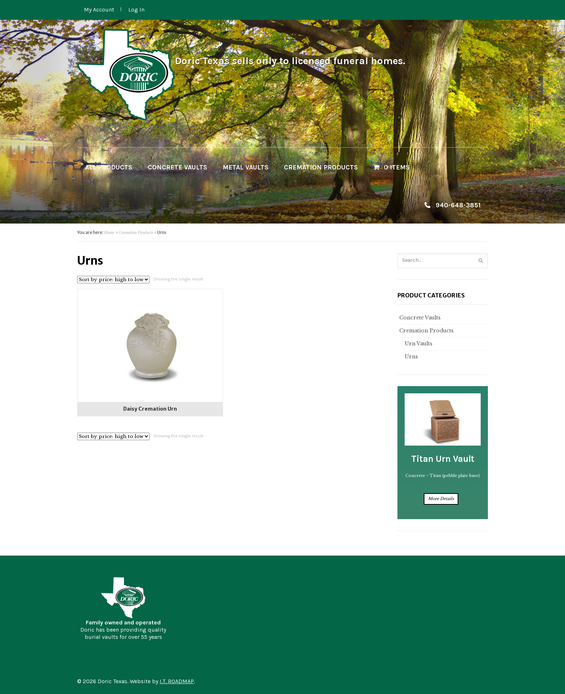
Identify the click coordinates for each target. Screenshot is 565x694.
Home (109, 232)
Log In (136, 9)
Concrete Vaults (177, 167)
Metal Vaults (245, 167)
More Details (441, 498)
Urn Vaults (417, 343)
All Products (108, 167)
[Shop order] (113, 279)
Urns (410, 356)
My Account (99, 9)
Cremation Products (321, 167)
